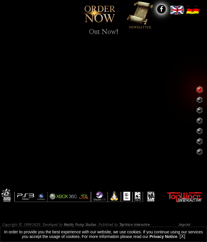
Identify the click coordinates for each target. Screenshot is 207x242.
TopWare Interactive (134, 224)
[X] (182, 236)
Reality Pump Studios (80, 224)
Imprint (184, 224)
